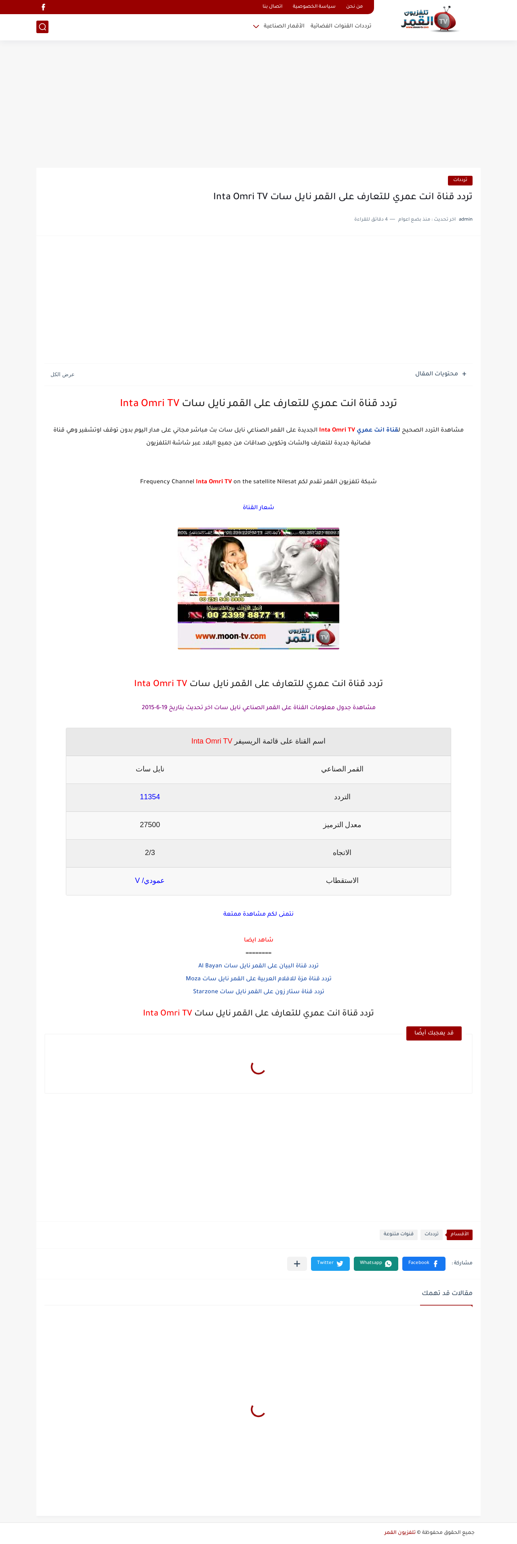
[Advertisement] (258, 105)
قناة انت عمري (377, 431)
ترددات (460, 180)
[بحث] (42, 27)
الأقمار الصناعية (284, 26)
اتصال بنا (272, 7)
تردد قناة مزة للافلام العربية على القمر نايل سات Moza (259, 979)
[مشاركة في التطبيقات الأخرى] (297, 1264)
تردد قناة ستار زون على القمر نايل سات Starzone (258, 992)
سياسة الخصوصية (314, 7)
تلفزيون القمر (400, 1533)
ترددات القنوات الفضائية (341, 26)
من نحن (354, 7)
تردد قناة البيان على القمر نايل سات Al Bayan (258, 966)
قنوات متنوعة (399, 1234)
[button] (424, 1264)
